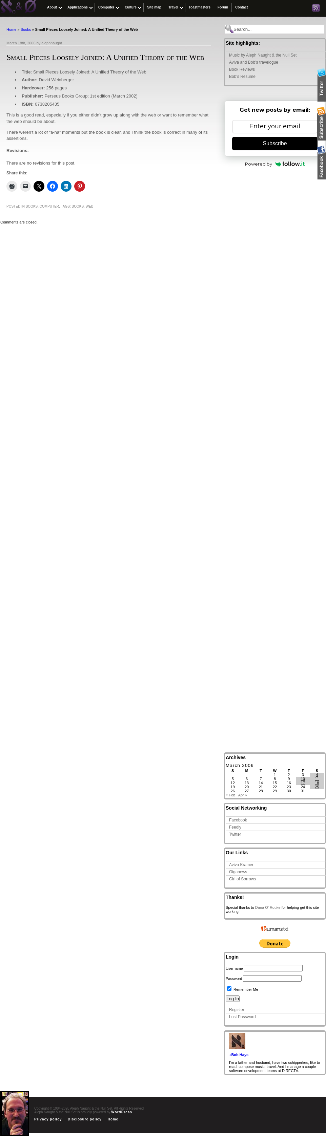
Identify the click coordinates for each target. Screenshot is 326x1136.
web (90, 206)
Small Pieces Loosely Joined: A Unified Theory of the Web (89, 71)
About (52, 7)
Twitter (235, 834)
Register (236, 1009)
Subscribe (275, 143)
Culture (131, 7)
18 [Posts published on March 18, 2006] (317, 783)
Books (26, 29)
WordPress (121, 1112)
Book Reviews (242, 69)
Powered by (275, 164)
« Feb (230, 795)
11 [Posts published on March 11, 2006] (317, 779)
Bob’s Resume (242, 76)
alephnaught (51, 43)
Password (234, 979)
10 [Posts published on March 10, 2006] (303, 779)
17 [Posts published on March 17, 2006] (303, 783)
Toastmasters (199, 7)
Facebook (238, 820)
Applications (77, 7)
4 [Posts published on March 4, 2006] (317, 775)
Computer (106, 7)
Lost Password (242, 1016)
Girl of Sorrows (242, 879)
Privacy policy (48, 1119)
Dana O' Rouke (268, 907)
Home (11, 29)
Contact (241, 7)
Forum (223, 7)
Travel (173, 7)
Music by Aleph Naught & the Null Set (263, 55)
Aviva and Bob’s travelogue (253, 62)
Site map (154, 7)
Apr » (242, 795)
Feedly (235, 827)
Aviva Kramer (241, 864)
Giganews (238, 872)
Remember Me (242, 989)
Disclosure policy (85, 1119)
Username (234, 968)
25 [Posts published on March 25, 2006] (317, 787)
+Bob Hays (238, 1055)
